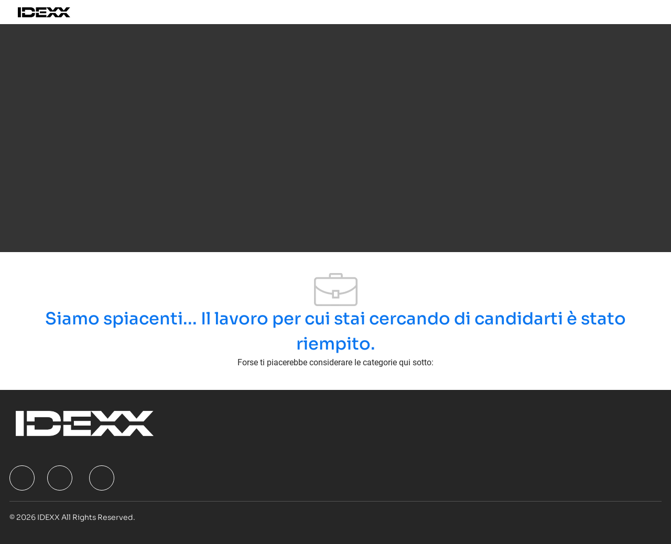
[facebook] (22, 478)
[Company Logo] (56, 12)
